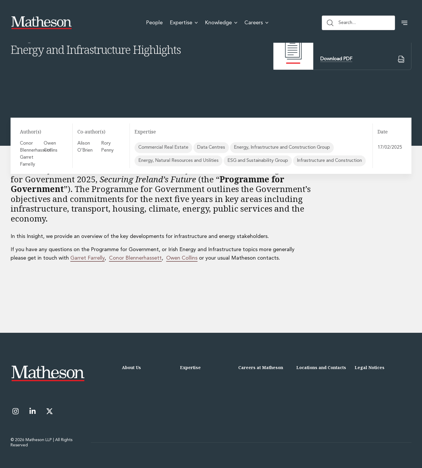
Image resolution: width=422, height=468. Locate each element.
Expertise (190, 367)
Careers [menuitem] (256, 22)
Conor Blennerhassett (30, 147)
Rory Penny (110, 147)
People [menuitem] (154, 22)
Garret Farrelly (28, 161)
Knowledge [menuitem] (221, 22)
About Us (131, 367)
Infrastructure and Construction (329, 160)
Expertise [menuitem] (184, 22)
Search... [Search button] (341, 22)
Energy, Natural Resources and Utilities (178, 160)
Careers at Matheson (260, 367)
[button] (404, 23)
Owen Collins (52, 147)
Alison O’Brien (86, 147)
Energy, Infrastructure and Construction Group (282, 147)
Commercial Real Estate (163, 147)
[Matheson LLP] (41, 23)
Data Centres (211, 147)
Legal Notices (369, 367)
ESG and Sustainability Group (257, 160)
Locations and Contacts (321, 367)
